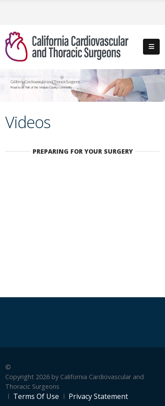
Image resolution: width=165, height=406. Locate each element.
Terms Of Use (36, 396)
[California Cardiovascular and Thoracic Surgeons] (66, 46)
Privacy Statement (98, 396)
